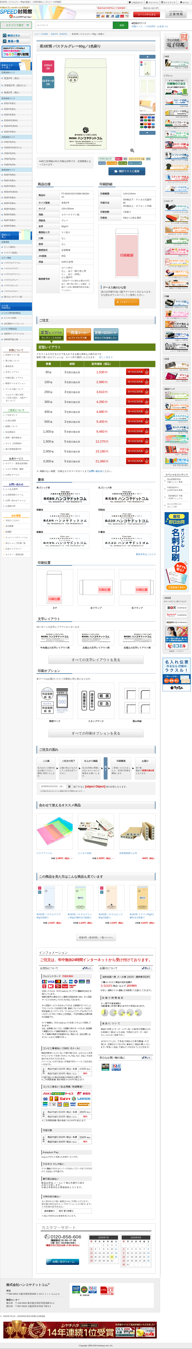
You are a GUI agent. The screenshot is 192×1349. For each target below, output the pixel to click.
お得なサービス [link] (12, 475)
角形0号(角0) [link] (9, 174)
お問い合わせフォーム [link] (15, 500)
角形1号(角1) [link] (9, 180)
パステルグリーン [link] (12, 274)
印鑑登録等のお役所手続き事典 (175, 488)
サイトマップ (169, 2)
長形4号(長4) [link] (9, 132)
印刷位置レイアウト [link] (14, 378)
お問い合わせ (95, 471)
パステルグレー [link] (11, 280)
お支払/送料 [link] (10, 420)
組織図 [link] (8, 532)
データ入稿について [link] (14, 389)
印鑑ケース (137, 26)
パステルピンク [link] (11, 285)
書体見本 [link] (9, 366)
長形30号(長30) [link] (11, 120)
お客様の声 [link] (10, 506)
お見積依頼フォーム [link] (14, 494)
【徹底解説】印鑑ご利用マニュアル (175, 497)
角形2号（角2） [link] (12, 92)
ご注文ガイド (137, 2)
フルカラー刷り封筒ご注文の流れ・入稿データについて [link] (16, 397)
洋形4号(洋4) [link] (9, 153)
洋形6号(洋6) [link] (9, 164)
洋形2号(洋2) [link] (9, 142)
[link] (54, 837)
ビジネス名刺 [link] (10, 318)
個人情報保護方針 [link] (13, 449)
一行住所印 (150, 26)
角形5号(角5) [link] (9, 209)
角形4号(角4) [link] (9, 203)
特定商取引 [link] (10, 432)
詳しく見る (105, 357)
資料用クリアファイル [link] (14, 333)
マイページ (153, 2)
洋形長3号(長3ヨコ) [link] (12, 147)
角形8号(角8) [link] (9, 226)
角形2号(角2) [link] (9, 186)
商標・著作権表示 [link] (13, 437)
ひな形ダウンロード (127, 302)
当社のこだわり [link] (12, 520)
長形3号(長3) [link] (9, 114)
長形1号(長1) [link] (9, 103)
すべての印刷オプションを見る (96, 733)
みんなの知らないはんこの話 (175, 505)
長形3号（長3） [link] (12, 78)
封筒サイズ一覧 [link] (12, 355)
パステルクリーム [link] (12, 263)
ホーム (185, 2)
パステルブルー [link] (11, 291)
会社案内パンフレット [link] (14, 323)
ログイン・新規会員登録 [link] (16, 463)
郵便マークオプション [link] (15, 383)
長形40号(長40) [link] (11, 126)
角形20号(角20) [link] (11, 192)
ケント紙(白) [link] (9, 247)
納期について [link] (11, 426)
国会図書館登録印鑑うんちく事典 (175, 480)
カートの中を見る (147, 14)
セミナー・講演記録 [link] (14, 554)
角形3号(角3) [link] (9, 197)
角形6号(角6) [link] (9, 214)
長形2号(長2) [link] (9, 109)
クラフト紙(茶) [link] (10, 252)
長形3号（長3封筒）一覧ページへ (96, 937)
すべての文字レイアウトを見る (96, 660)
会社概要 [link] (9, 526)
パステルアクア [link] (11, 268)
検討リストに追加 (126, 171)
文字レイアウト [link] (12, 372)
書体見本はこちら (146, 554)
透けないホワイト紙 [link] (13, 297)
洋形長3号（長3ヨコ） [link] (16, 85)
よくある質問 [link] (11, 489)
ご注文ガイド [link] (11, 415)
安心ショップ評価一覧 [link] (15, 543)
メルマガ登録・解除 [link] (14, 469)
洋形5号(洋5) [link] (9, 159)
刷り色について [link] (12, 360)
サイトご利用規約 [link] (13, 443)
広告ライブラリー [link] (13, 549)
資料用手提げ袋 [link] (11, 339)
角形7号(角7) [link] (9, 220)
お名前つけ (162, 26)
